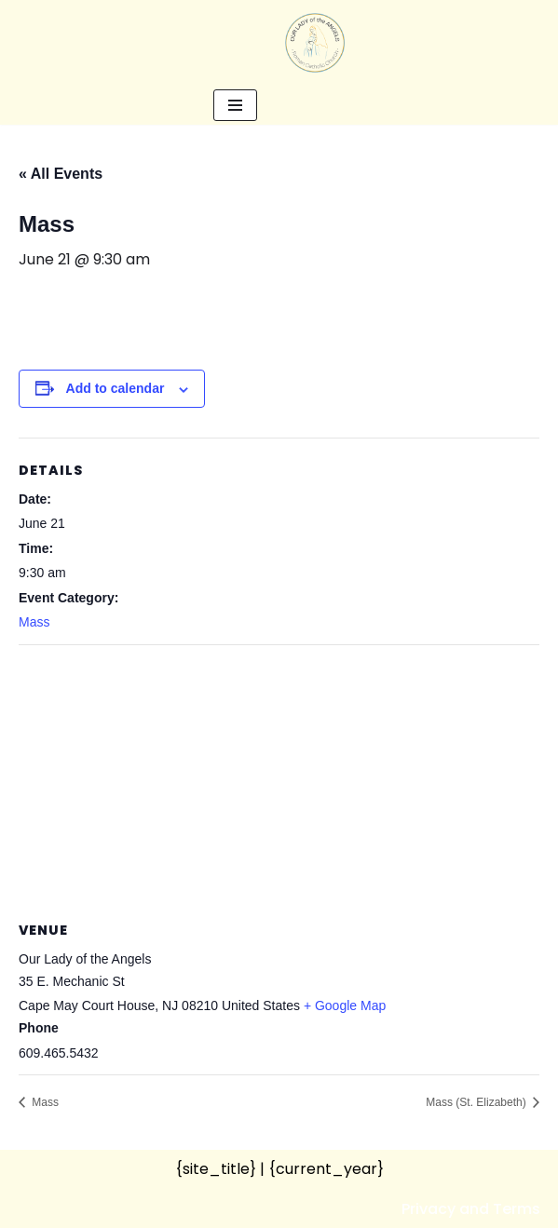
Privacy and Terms (470, 1209)
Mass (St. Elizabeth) (477, 1102)
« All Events (60, 174)
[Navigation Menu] (235, 105)
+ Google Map (345, 1005)
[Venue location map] (279, 780)
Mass (34, 621)
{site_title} (215, 1169)
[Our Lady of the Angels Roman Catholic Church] (315, 43)
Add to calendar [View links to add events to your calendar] (115, 388)
